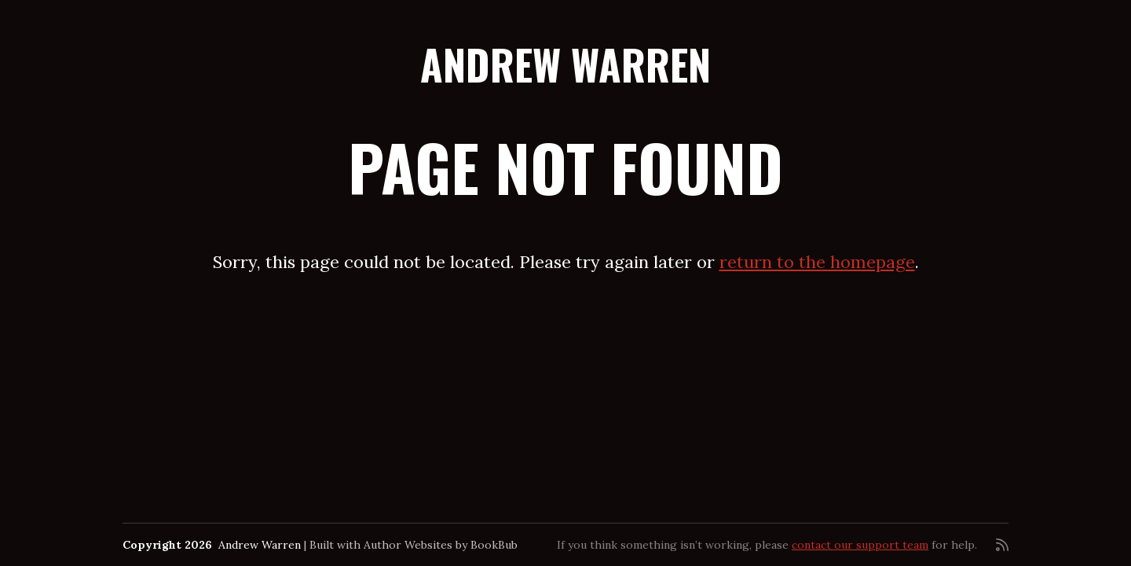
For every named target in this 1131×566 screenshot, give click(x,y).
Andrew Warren (565, 64)
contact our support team (860, 545)
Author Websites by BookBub (441, 545)
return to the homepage (817, 262)
